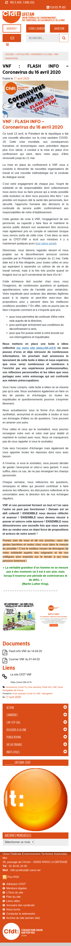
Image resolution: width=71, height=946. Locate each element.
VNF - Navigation (44, 693)
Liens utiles (13, 901)
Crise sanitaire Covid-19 (23, 693)
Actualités (22, 54)
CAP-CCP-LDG (13, 722)
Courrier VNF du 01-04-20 (24, 659)
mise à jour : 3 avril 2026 (19, 2)
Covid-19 (22, 687)
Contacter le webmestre (20, 913)
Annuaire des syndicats (20, 905)
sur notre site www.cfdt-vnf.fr (36, 347)
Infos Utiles (13, 752)
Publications (14, 737)
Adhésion (59, 28)
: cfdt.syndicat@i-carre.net (22, 870)
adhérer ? (12, 28)
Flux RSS (13, 876)
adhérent (37, 28)
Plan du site (13, 896)
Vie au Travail (14, 744)
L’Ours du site (14, 892)
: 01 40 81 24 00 (15, 866)
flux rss (54, 7)
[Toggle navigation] (7, 45)
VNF (54, 687)
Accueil (9, 54)
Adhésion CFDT (16, 884)
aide (64, 7)
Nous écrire (13, 909)
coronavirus (11, 687)
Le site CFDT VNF (21, 674)
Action (10, 708)
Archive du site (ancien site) (23, 918)
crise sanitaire (34, 687)
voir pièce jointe (45, 243)
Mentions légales (16, 888)
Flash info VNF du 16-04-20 (25, 651)
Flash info (47, 687)
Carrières (12, 715)
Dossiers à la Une (16, 730)
